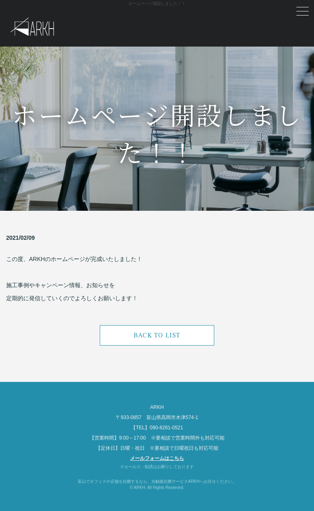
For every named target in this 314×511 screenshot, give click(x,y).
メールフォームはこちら (157, 458)
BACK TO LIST (157, 335)
